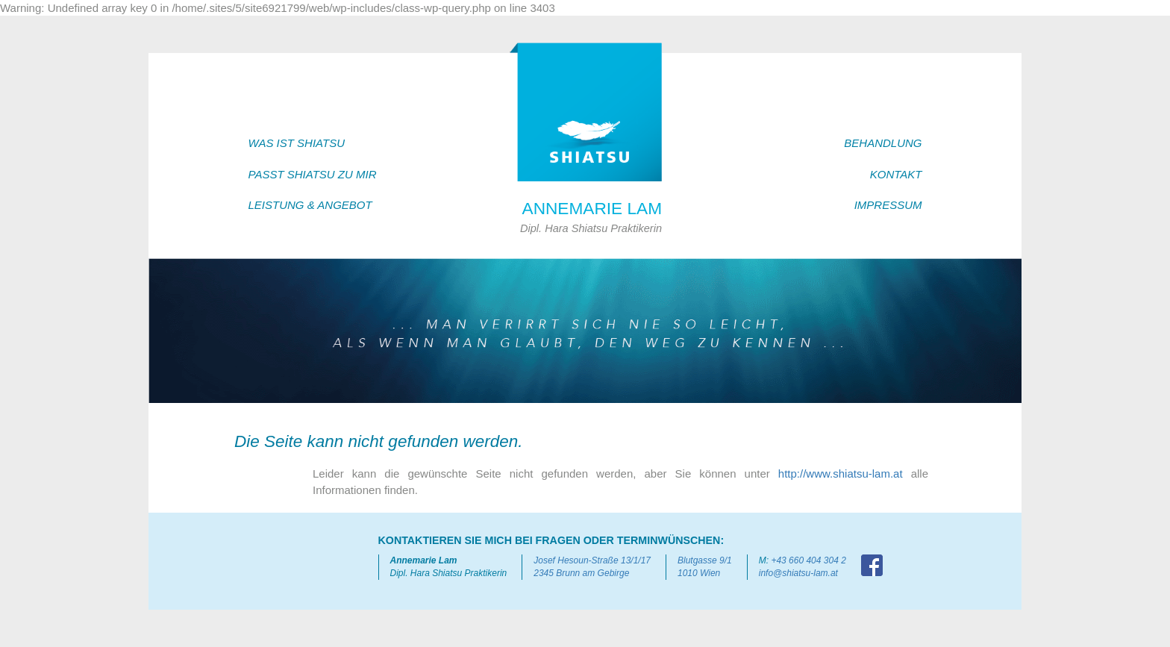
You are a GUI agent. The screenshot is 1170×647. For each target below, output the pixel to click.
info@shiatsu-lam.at (798, 573)
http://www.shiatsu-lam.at (840, 473)
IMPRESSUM (888, 205)
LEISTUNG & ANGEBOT (310, 205)
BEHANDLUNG (883, 143)
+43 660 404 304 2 (808, 560)
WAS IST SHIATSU (296, 143)
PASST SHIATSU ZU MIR (312, 174)
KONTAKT (896, 174)
